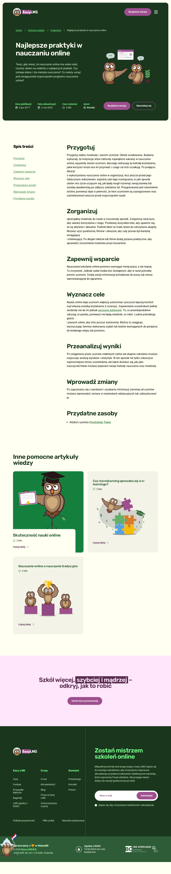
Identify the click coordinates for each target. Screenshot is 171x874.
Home (19, 30)
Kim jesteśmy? (48, 796)
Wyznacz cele (21, 189)
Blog (43, 801)
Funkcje (17, 796)
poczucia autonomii (110, 321)
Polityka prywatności (24, 832)
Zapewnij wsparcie (24, 182)
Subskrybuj (145, 807)
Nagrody (17, 810)
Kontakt (72, 796)
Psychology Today (100, 433)
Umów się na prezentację (85, 712)
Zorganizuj (19, 175)
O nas (44, 791)
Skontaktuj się (60, 116)
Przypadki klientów (18, 803)
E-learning (56, 30)
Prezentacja (74, 791)
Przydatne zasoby (23, 209)
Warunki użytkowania (73, 832)
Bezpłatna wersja (138, 11)
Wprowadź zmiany (24, 202)
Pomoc (72, 801)
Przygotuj (19, 169)
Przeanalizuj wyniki (24, 195)
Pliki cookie (48, 832)
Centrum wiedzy (36, 30)
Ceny (15, 791)
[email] (126, 808)
